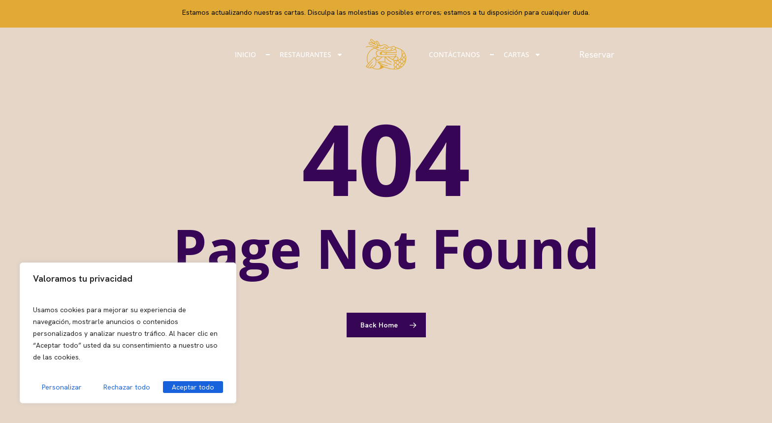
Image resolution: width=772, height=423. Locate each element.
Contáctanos (454, 54)
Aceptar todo (193, 387)
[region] (128, 332)
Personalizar (62, 387)
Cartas (522, 54)
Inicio (245, 54)
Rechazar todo (126, 387)
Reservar (599, 54)
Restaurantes (311, 54)
